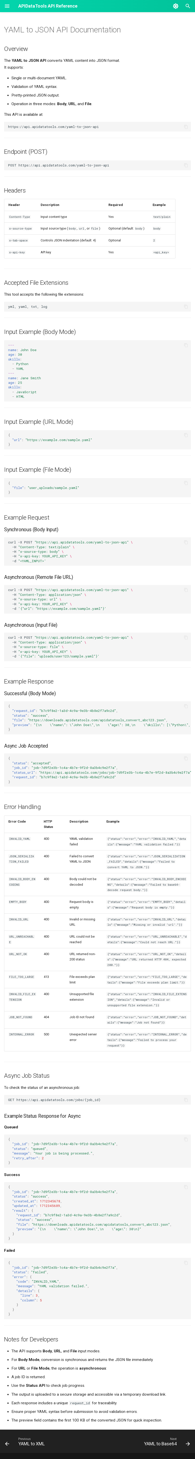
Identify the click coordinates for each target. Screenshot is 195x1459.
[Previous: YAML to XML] (26, 1443)
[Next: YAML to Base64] (166, 1443)
